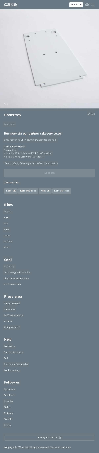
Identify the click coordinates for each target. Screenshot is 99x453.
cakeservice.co (50, 133)
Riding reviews (12, 327)
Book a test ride (12, 284)
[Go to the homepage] (10, 5)
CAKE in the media (13, 315)
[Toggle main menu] (92, 4)
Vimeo (7, 425)
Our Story (9, 266)
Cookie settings (12, 370)
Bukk (6, 229)
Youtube (8, 419)
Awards (8, 321)
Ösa (6, 223)
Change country (49, 437)
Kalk (6, 217)
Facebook (9, 395)
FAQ (6, 358)
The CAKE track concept (16, 278)
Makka (7, 211)
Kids (6, 247)
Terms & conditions (60, 447)
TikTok (7, 407)
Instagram (9, 389)
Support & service (13, 352)
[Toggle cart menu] (87, 4)
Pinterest (8, 413)
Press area (9, 309)
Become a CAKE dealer (16, 364)
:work (7, 235)
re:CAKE (8, 241)
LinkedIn (8, 401)
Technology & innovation (17, 272)
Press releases (12, 303)
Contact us (76, 4)
